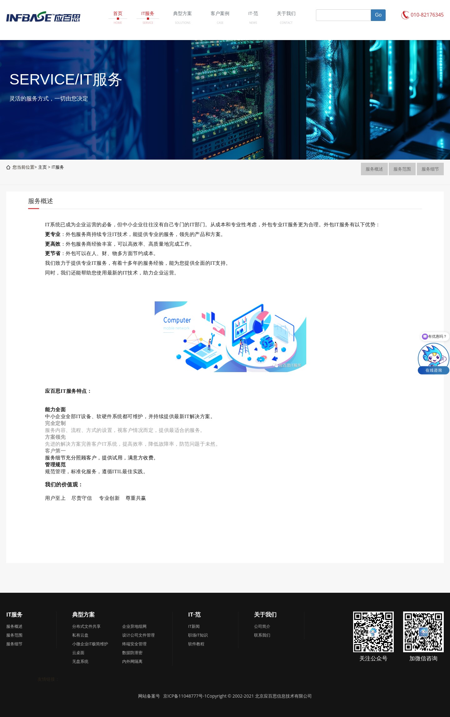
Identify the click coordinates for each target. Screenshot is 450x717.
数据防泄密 (132, 652)
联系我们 (262, 635)
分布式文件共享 (86, 626)
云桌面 (78, 652)
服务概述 (374, 169)
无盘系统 (80, 661)
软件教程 (196, 644)
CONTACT (286, 22)
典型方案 (83, 614)
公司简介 (262, 626)
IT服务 (58, 167)
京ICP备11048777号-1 (185, 696)
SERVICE (147, 22)
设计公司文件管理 (138, 635)
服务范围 (402, 169)
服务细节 (430, 169)
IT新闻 (194, 626)
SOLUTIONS (182, 22)
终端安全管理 (134, 644)
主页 (42, 167)
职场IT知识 (198, 635)
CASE (220, 22)
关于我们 (265, 614)
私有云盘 (80, 635)
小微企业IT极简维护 (90, 644)
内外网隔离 (132, 661)
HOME (118, 22)
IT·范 (194, 614)
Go (378, 15)
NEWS (253, 22)
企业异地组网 (134, 626)
